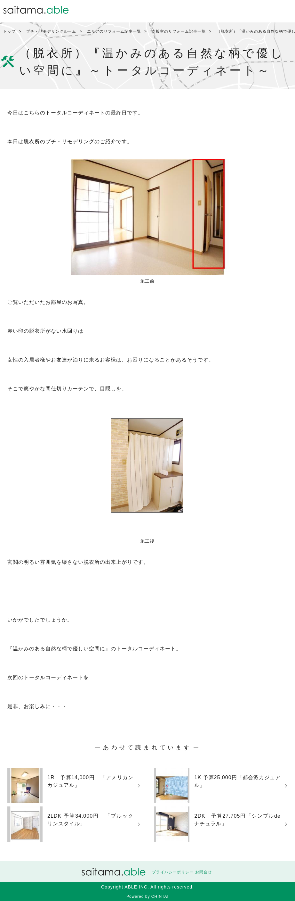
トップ (9, 31)
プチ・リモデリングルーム (51, 31)
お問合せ (203, 872)
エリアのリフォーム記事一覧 (114, 31)
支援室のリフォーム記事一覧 (179, 31)
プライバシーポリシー (173, 872)
